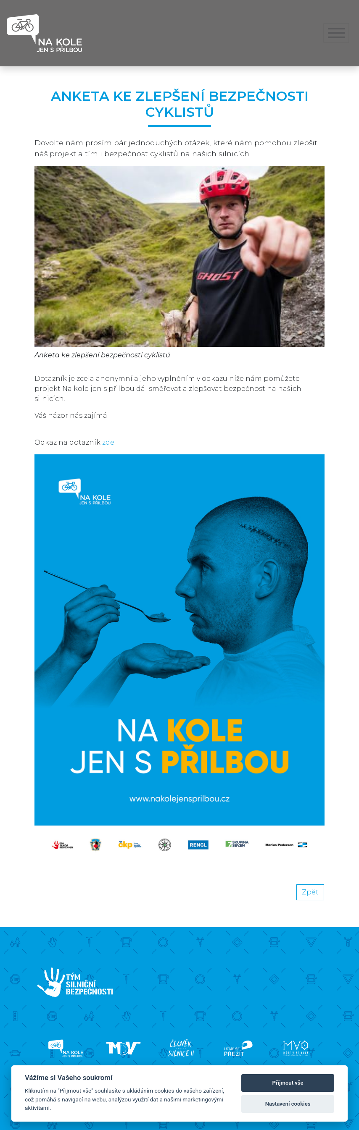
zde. (109, 442)
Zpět (310, 892)
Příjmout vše (288, 1083)
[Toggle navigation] (336, 33)
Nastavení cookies (288, 1104)
